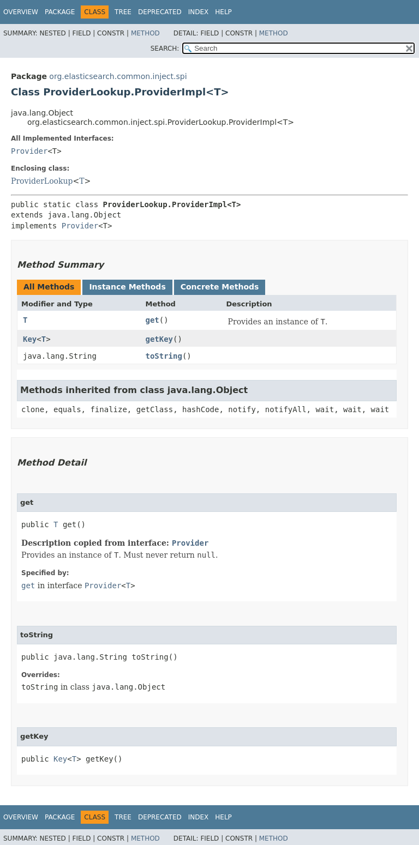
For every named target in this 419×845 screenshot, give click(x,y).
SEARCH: (165, 48)
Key (30, 339)
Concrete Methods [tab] (220, 286)
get (152, 320)
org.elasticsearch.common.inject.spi (118, 76)
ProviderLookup (42, 181)
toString (163, 356)
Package (60, 12)
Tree (123, 12)
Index (198, 12)
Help (223, 12)
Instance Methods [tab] (127, 286)
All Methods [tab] (48, 286)
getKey (159, 339)
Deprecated (160, 12)
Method (145, 33)
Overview (20, 12)
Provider (29, 151)
